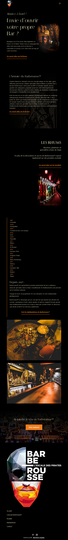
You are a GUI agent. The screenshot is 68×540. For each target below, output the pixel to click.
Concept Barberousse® (14, 515)
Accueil (9, 511)
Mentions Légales (38, 537)
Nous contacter (34, 427)
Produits (9, 518)
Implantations (11, 522)
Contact (9, 526)
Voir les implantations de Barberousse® (35, 312)
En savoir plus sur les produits (50, 165)
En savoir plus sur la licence (17, 56)
